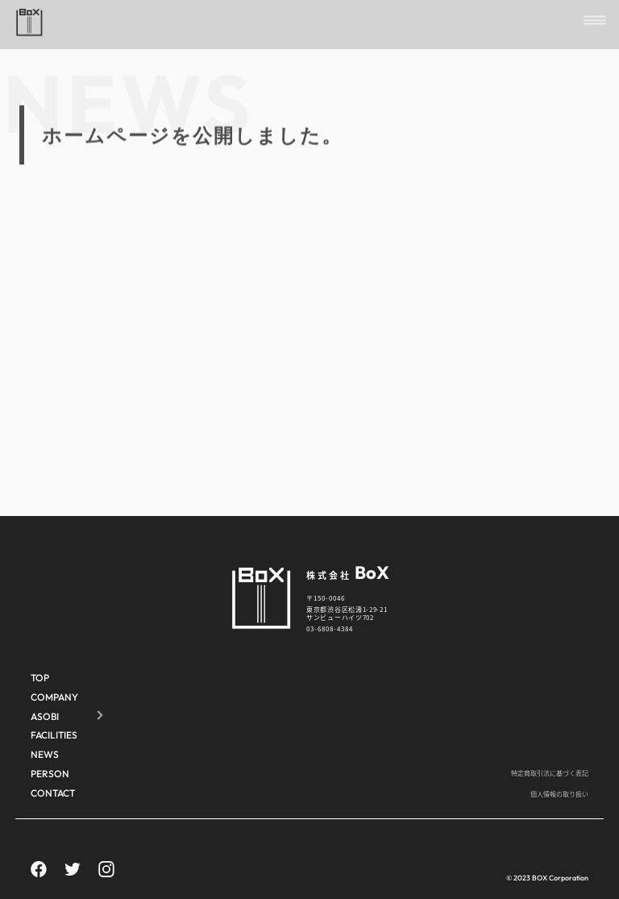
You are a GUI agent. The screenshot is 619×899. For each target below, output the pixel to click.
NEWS (45, 754)
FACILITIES (54, 735)
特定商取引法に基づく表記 (549, 772)
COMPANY (54, 697)
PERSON (50, 774)
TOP (40, 678)
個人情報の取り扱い (559, 793)
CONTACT (53, 793)
